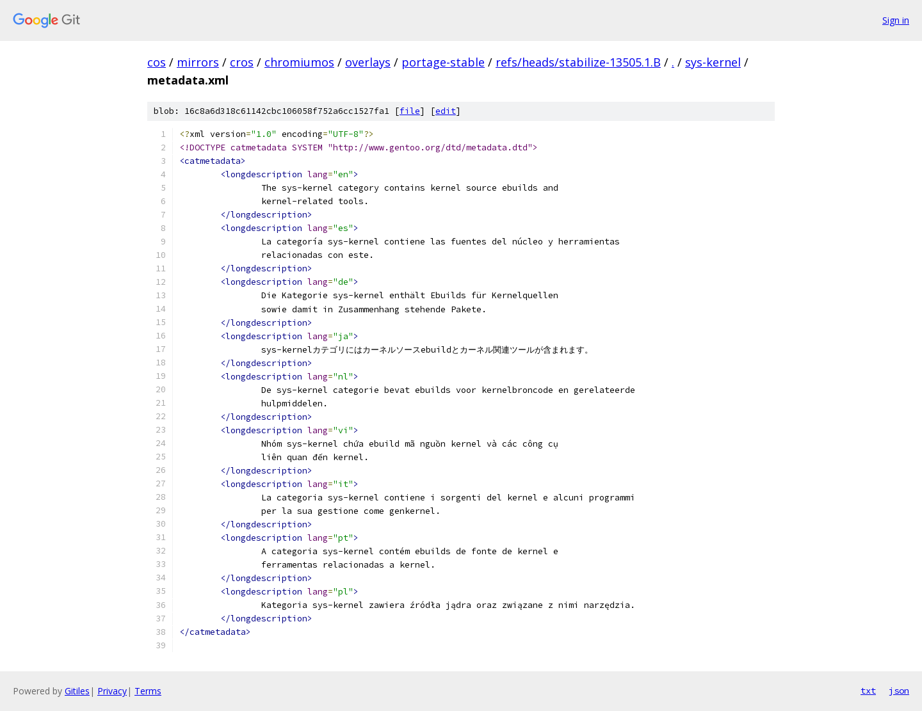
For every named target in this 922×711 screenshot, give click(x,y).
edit (445, 111)
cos (156, 62)
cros (242, 62)
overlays (368, 62)
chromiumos (299, 62)
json (899, 690)
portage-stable (443, 62)
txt (868, 690)
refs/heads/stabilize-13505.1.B (578, 62)
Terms (147, 691)
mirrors (198, 62)
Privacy (112, 691)
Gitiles (77, 691)
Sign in (895, 20)
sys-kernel (713, 62)
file (410, 111)
